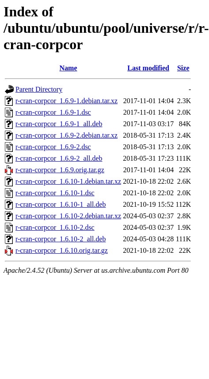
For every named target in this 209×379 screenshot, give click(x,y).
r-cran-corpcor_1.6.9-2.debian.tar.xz (66, 135)
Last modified (148, 68)
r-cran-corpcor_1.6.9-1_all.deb (58, 124)
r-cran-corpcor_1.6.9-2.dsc (53, 147)
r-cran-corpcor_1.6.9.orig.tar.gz (59, 170)
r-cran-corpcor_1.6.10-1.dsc (55, 193)
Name (68, 68)
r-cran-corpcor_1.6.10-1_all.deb (60, 204)
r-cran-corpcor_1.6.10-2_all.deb (60, 239)
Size (183, 68)
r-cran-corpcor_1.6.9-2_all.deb (58, 158)
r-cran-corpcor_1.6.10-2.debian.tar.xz (68, 216)
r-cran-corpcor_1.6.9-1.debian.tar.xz (66, 100)
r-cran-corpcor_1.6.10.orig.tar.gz (61, 250)
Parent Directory (38, 89)
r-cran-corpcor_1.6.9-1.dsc (53, 112)
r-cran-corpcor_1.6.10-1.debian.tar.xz (68, 181)
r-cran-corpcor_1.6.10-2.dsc (55, 227)
